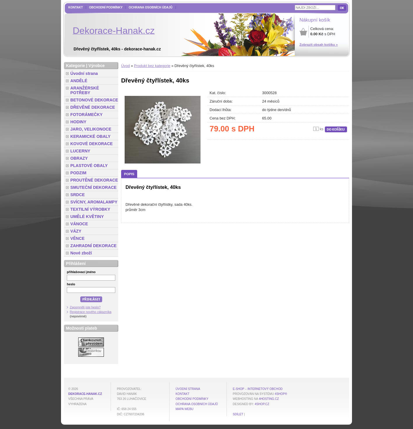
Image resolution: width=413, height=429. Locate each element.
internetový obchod (265, 389)
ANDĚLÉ (78, 80)
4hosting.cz (269, 398)
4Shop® (281, 393)
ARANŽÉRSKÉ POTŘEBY (84, 90)
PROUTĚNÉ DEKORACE (94, 180)
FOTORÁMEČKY (86, 114)
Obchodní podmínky (106, 7)
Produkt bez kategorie (152, 66)
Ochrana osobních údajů (150, 7)
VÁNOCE (79, 223)
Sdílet (238, 414)
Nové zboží (81, 253)
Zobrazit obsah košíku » (318, 44)
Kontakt (75, 7)
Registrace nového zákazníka (90, 312)
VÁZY (75, 231)
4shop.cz (262, 404)
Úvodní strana (84, 73)
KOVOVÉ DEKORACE (91, 143)
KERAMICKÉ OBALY (90, 136)
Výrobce (96, 65)
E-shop (238, 389)
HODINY (78, 121)
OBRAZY (79, 158)
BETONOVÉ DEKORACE (94, 100)
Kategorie (75, 65)
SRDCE (77, 194)
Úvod (125, 66)
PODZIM (78, 172)
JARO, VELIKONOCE (90, 129)
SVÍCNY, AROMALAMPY (93, 202)
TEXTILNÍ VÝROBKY (90, 209)
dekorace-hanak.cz (85, 393)
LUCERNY (80, 151)
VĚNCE (77, 238)
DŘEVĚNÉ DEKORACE (92, 107)
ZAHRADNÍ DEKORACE (93, 245)
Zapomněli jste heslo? (85, 307)
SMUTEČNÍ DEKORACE (93, 187)
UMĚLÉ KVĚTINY (87, 216)
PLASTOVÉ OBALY (89, 165)
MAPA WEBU (184, 409)
